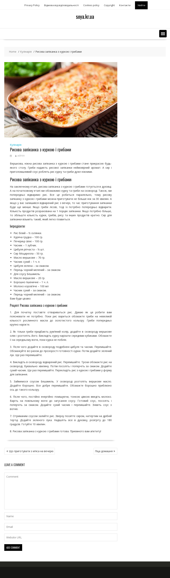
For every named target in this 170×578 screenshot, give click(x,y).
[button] (163, 33)
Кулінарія (15, 144)
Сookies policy (91, 5)
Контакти (125, 5)
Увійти (141, 5)
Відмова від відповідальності (61, 5)
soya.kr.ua (85, 16)
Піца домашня (104, 451)
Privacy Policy (32, 5)
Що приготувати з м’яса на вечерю (31, 451)
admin (20, 155)
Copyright (109, 5)
